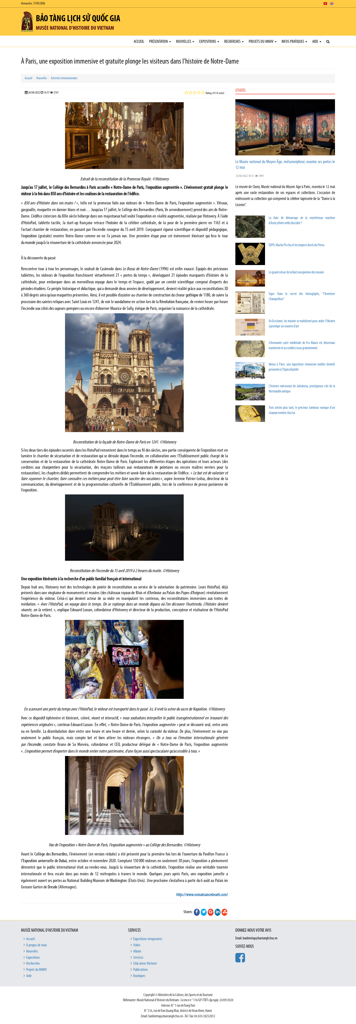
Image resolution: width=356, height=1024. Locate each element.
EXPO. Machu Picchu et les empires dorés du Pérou (296, 245)
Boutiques (139, 976)
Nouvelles (185, 42)
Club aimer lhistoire (145, 964)
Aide (316, 42)
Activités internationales (64, 78)
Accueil (139, 42)
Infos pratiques (294, 42)
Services (138, 958)
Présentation (160, 42)
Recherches (234, 42)
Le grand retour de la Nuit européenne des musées (296, 272)
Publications (140, 970)
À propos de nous (36, 945)
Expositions (209, 42)
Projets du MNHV (263, 42)
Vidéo (136, 945)
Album (137, 951)
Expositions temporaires (147, 939)
